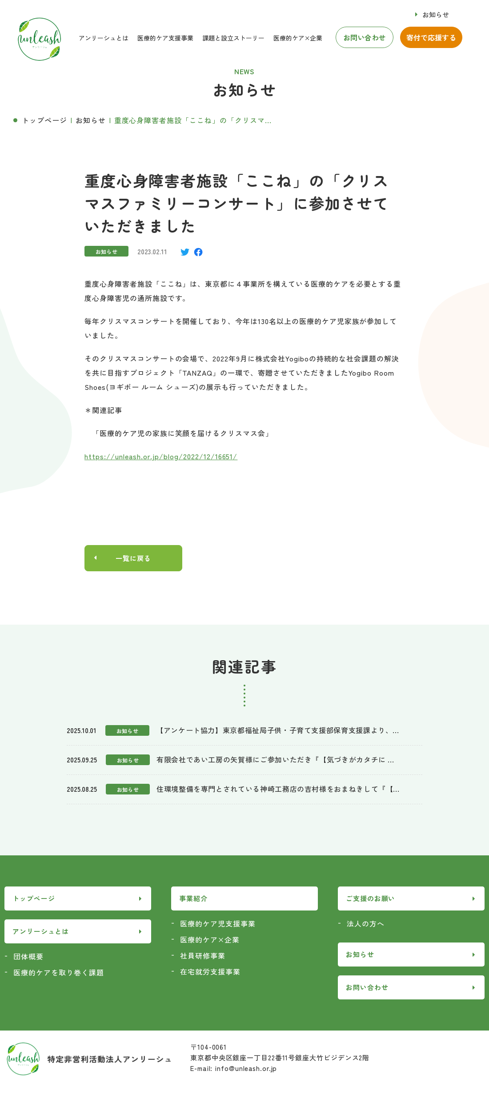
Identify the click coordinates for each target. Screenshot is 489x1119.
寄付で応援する (431, 37)
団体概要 (28, 956)
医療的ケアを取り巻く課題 (58, 972)
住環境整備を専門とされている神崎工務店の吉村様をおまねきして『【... (277, 789)
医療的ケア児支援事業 (218, 923)
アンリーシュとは (103, 37)
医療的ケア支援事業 (165, 37)
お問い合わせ (364, 37)
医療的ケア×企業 (297, 37)
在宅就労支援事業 (210, 972)
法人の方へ (366, 923)
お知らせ (435, 14)
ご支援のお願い (370, 899)
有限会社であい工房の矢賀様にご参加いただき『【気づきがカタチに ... (275, 759)
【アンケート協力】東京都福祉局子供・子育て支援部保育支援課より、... (277, 730)
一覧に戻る (133, 558)
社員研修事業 (202, 956)
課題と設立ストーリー (233, 37)
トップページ (44, 120)
